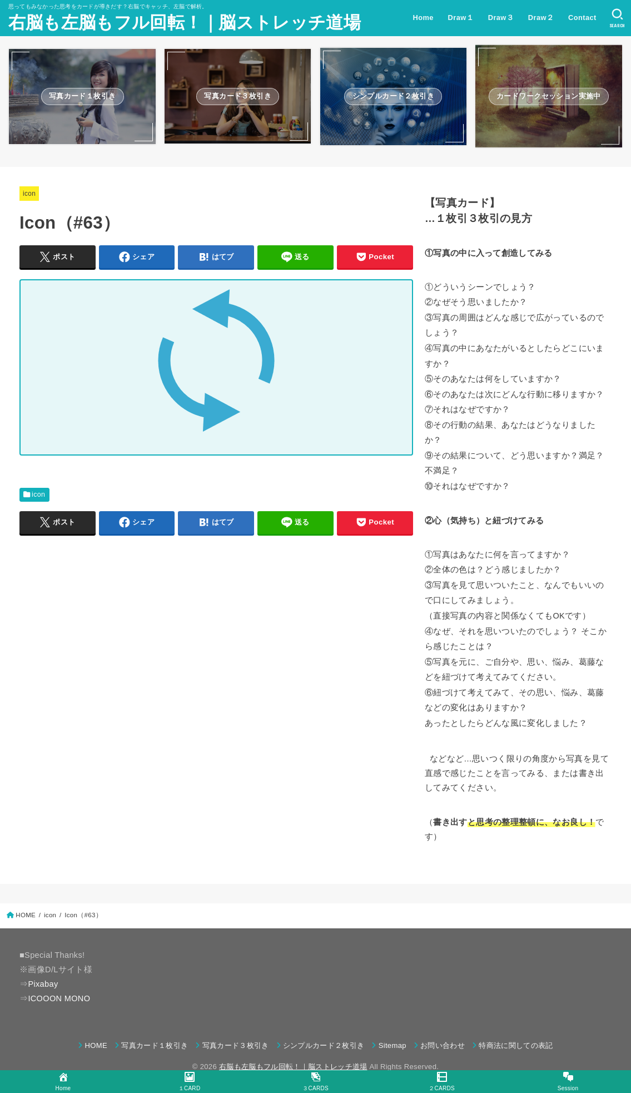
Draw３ (501, 17)
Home (423, 17)
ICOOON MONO (59, 998)
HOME (96, 1045)
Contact (582, 17)
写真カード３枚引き (235, 1045)
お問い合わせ (442, 1045)
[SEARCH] (617, 18)
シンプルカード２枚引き (324, 1045)
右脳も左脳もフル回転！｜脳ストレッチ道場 (184, 22)
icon (29, 193)
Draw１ (461, 17)
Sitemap (392, 1045)
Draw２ (541, 17)
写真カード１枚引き (154, 1045)
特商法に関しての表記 (516, 1045)
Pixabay (43, 984)
